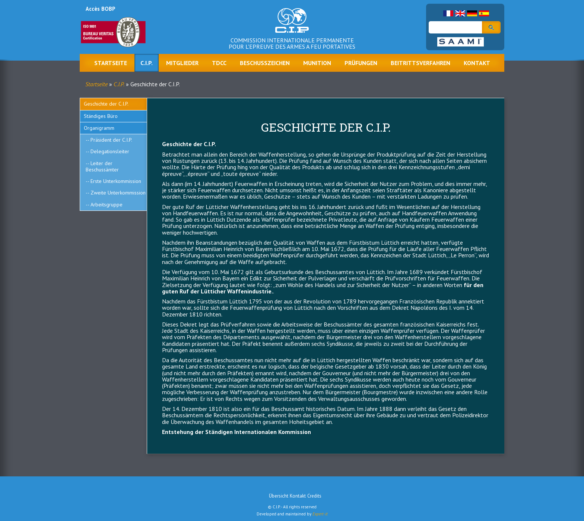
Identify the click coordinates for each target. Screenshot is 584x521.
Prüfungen (361, 63)
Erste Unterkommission (116, 181)
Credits (314, 496)
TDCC (219, 63)
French (448, 13)
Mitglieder (182, 63)
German (472, 13)
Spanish (484, 13)
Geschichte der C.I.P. (106, 103)
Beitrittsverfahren (420, 63)
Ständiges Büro (101, 116)
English (460, 13)
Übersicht (278, 496)
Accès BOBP (100, 8)
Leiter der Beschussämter (102, 166)
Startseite (110, 63)
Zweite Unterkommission (118, 192)
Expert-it (320, 514)
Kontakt (477, 63)
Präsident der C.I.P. (111, 139)
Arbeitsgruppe (107, 204)
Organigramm (99, 128)
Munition (317, 63)
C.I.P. (146, 63)
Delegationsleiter (110, 151)
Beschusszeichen (265, 63)
